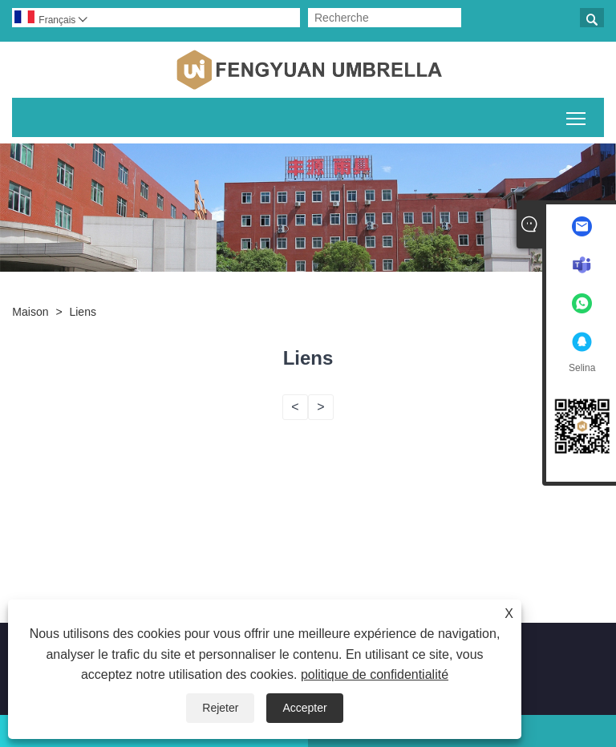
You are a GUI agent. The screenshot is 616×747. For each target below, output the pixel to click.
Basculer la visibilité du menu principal (577, 115)
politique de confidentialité (374, 674)
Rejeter (220, 707)
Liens (82, 311)
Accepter (304, 707)
